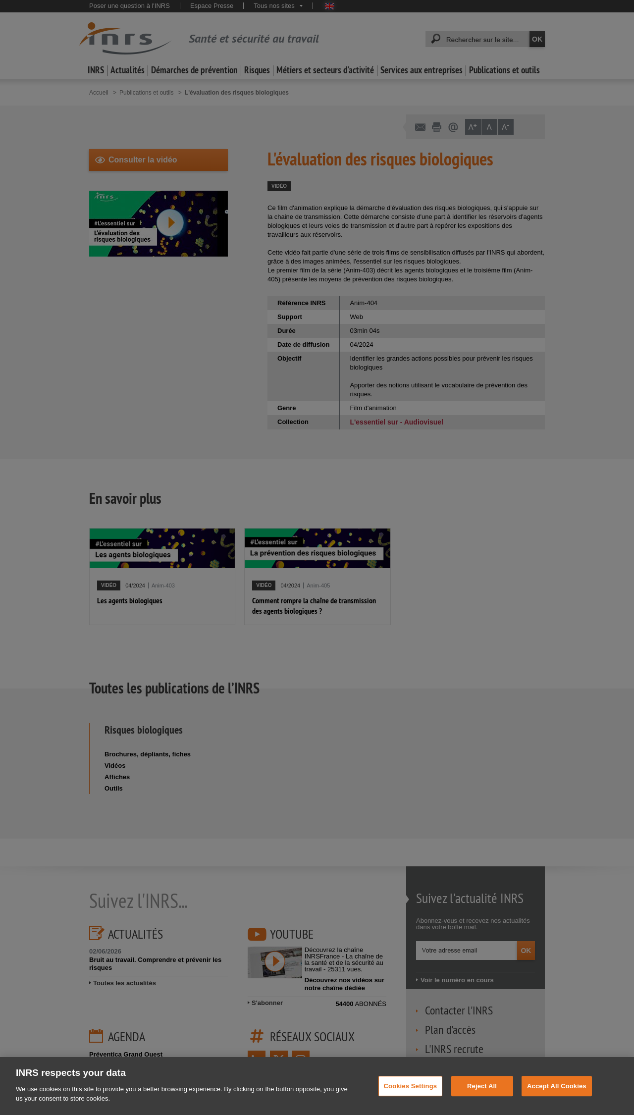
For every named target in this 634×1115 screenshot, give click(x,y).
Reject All (482, 1103)
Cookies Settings (410, 1103)
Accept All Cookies (556, 1103)
